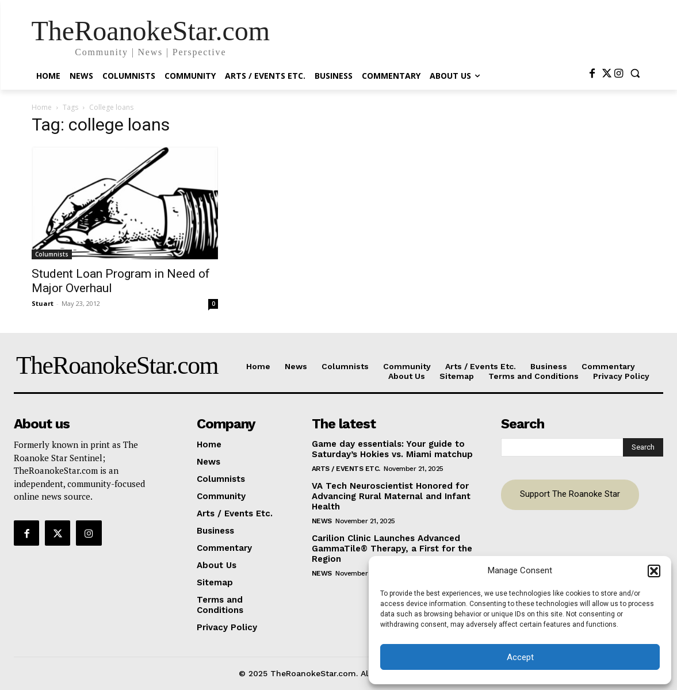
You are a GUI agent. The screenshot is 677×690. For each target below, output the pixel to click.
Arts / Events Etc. (346, 469)
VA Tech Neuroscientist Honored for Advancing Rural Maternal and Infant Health (391, 496)
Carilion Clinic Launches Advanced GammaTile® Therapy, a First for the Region (392, 548)
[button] (654, 571)
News (322, 521)
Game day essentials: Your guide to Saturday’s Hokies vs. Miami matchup (392, 449)
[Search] (643, 447)
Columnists (51, 254)
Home (42, 107)
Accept (520, 657)
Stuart (42, 303)
